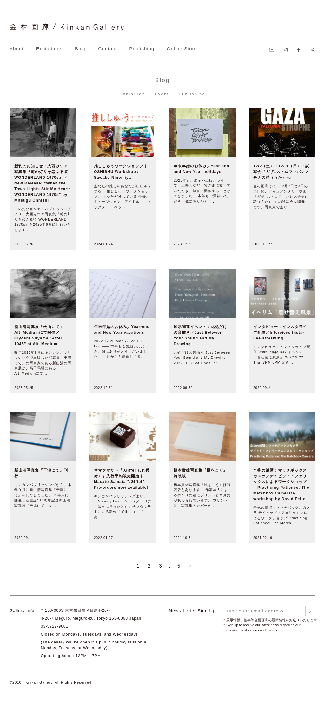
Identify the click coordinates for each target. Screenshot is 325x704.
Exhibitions (49, 48)
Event (162, 94)
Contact (107, 48)
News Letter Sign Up (192, 610)
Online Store (182, 48)
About (16, 48)
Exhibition (132, 94)
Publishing (141, 48)
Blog (80, 48)
